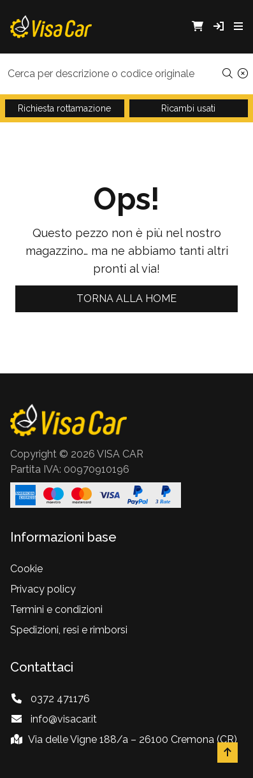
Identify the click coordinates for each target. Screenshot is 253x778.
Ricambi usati (188, 108)
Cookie (26, 569)
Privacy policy (43, 589)
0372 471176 (60, 699)
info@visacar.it (64, 719)
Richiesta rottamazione (64, 108)
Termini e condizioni (56, 609)
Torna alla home (126, 298)
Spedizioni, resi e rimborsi (68, 630)
